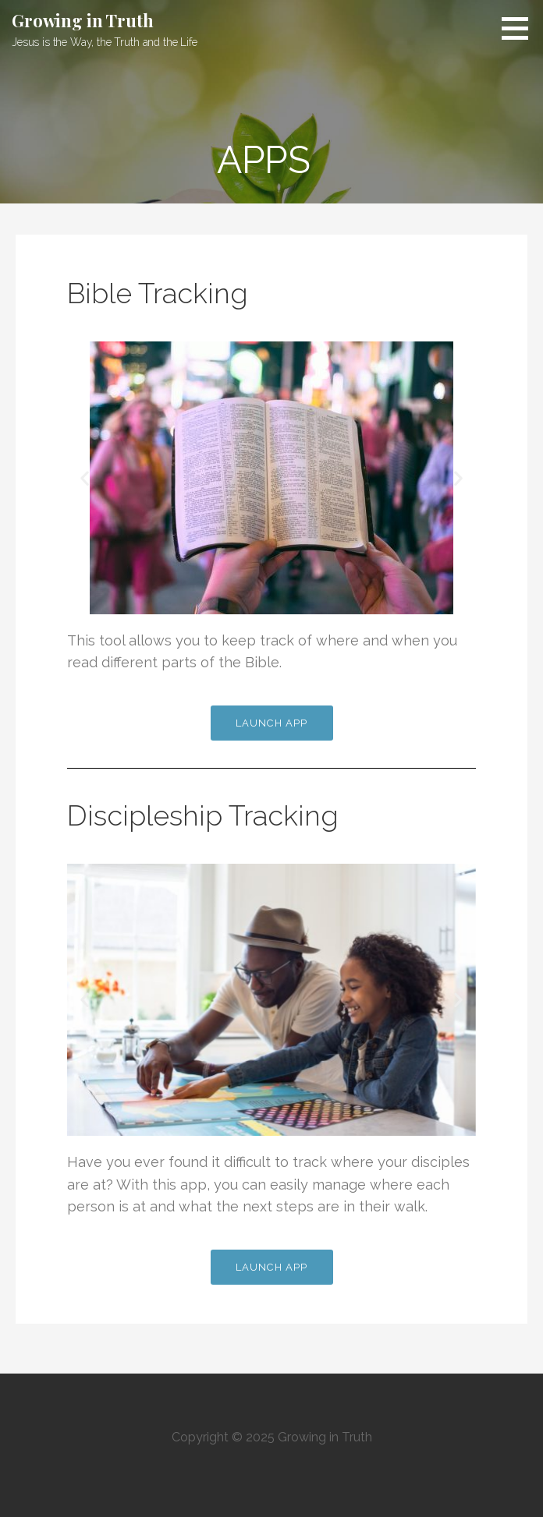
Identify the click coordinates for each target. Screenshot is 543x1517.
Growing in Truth (82, 20)
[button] (520, 28)
